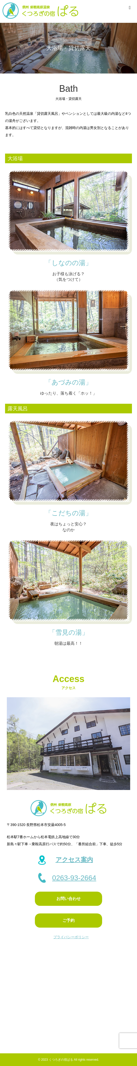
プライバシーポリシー (71, 937)
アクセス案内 (74, 859)
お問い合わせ (68, 898)
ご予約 (68, 920)
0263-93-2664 (74, 878)
